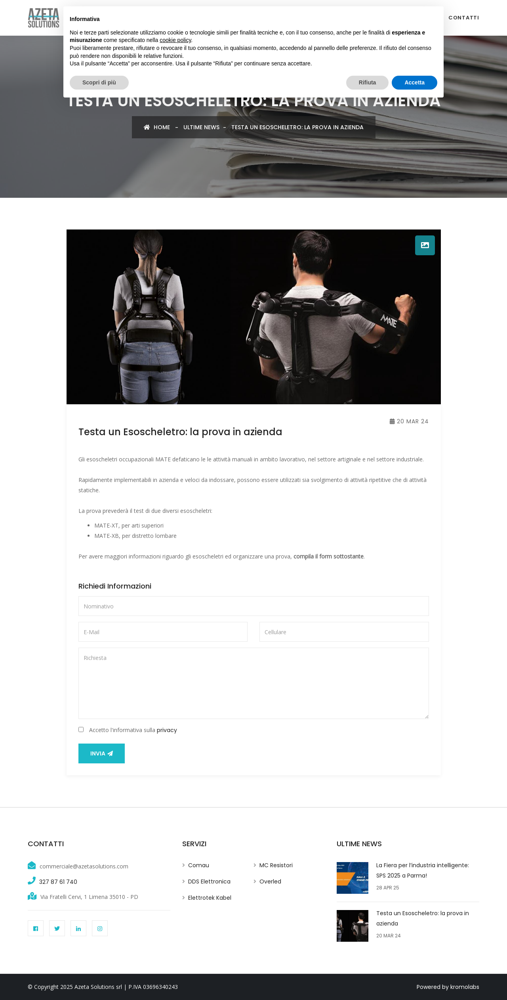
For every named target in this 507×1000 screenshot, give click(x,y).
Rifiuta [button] (367, 82)
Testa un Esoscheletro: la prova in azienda (297, 127)
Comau (198, 865)
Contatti (463, 17)
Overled (270, 881)
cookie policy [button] (175, 40)
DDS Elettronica (209, 881)
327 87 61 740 (58, 882)
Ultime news (201, 127)
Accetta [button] (414, 82)
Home (157, 127)
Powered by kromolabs (448, 987)
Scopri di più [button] (99, 82)
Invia (101, 753)
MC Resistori (276, 865)
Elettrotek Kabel (209, 898)
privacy (167, 730)
